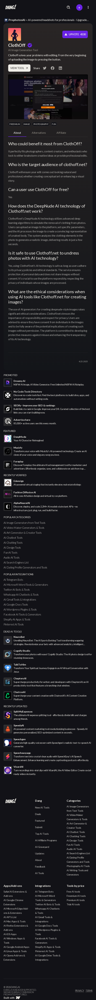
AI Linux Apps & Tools (15, 951)
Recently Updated (15, 706)
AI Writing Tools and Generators (77, 872)
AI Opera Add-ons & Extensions (14, 957)
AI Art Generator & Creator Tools (22, 532)
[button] (88, 7)
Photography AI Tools (78, 866)
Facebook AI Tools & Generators (22, 614)
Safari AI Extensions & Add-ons (15, 893)
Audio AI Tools (11, 557)
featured (10, 430)
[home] (10, 7)
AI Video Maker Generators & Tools (24, 527)
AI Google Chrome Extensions (13, 902)
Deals (38, 814)
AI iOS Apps (10, 934)
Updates (39, 853)
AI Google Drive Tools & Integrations (47, 957)
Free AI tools (73, 891)
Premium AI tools (76, 900)
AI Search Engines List (16, 562)
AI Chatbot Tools (13, 537)
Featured (40, 820)
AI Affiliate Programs (46, 840)
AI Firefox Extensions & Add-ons (16, 927)
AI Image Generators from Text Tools (24, 522)
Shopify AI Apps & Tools (17, 619)
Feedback (40, 866)
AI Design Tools (12, 547)
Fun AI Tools (10, 552)
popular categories (17, 517)
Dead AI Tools (13, 631)
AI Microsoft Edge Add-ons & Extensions (16, 910)
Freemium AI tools (76, 895)
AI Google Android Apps (16, 946)
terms (88, 991)
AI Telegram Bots (13, 579)
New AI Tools (42, 807)
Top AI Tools (42, 833)
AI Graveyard (42, 846)
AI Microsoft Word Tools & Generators (26, 584)
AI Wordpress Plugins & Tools (20, 609)
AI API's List (10, 917)
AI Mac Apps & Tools (14, 921)
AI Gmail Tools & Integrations (20, 599)
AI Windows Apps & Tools (14, 940)
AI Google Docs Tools (16, 604)
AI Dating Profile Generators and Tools (25, 567)
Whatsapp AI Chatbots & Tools (21, 594)
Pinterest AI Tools (14, 624)
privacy (79, 991)
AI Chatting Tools (13, 542)
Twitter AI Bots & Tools (17, 589)
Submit (39, 827)
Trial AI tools (73, 904)
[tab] (17, 133)
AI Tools (39, 873)
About (38, 859)
